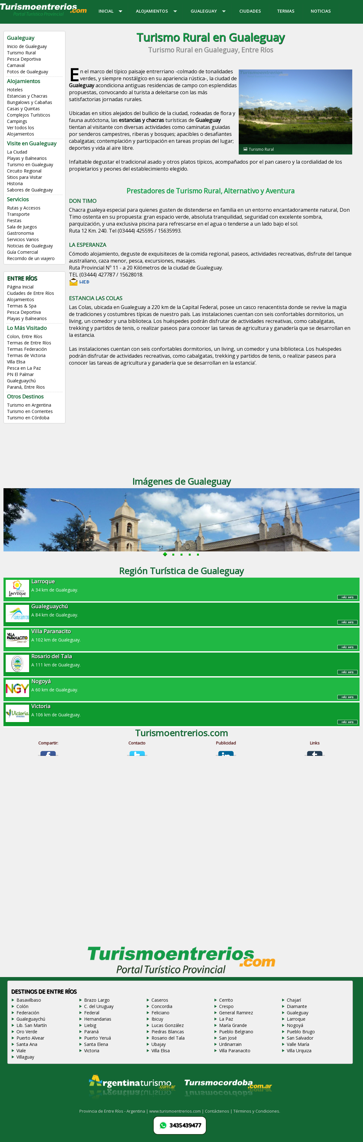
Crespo (226, 1006)
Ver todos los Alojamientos (20, 131)
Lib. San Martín (31, 1025)
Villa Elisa (16, 362)
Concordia (161, 1006)
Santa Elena (96, 1044)
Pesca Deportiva (24, 59)
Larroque (296, 1019)
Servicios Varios (23, 239)
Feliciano (160, 1013)
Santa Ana (26, 1044)
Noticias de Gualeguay (30, 246)
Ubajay (158, 1044)
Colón (22, 1006)
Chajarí (294, 1000)
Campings (17, 121)
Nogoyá (295, 1025)
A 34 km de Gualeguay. (181, 585)
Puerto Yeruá (97, 1038)
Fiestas (14, 220)
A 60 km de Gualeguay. (181, 685)
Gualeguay (297, 1013)
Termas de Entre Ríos (29, 343)
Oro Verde (26, 1032)
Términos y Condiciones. (256, 1111)
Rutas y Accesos (23, 208)
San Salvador (300, 1038)
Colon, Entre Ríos (24, 336)
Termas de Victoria (26, 355)
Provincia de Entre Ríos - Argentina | (114, 1111)
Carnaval (16, 65)
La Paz (226, 1019)
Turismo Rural (21, 53)
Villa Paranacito (234, 1051)
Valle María (298, 1044)
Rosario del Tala (168, 1038)
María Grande (233, 1025)
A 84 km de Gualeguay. (181, 610)
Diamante (297, 1006)
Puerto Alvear (30, 1038)
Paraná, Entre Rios (26, 387)
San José (228, 1038)
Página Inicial (20, 287)
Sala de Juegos (22, 227)
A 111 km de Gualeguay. (181, 660)
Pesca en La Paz (24, 368)
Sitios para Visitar (24, 177)
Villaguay (25, 1057)
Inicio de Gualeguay (27, 46)
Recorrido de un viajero (31, 258)
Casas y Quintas (23, 109)
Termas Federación (27, 349)
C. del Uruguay (99, 1006)
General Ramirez (236, 1013)
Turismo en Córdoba (28, 418)
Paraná (91, 1032)
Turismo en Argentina (29, 405)
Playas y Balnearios (27, 158)
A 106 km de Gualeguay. (181, 710)
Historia (15, 183)
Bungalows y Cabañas (29, 102)
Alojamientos (20, 299)
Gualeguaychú (21, 381)
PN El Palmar (20, 374)
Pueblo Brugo (301, 1032)
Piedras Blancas (167, 1032)
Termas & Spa (21, 306)
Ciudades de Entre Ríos (30, 293)
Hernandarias (97, 1019)
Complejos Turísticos (28, 115)
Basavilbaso (28, 1000)
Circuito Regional (24, 171)
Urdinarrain (230, 1044)
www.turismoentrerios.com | (177, 1111)
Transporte (18, 214)
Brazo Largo (97, 1000)
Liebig (90, 1025)
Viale (21, 1051)
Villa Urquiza (299, 1051)
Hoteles (15, 90)
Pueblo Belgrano (236, 1032)
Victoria (91, 1051)
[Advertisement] (210, 417)
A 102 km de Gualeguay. (181, 635)
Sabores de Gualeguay (30, 190)
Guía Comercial (22, 252)
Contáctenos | (219, 1111)
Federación (27, 1013)
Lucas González (167, 1025)
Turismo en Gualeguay (30, 164)
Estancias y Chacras (27, 96)
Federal (91, 1013)
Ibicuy (157, 1019)
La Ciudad (17, 152)
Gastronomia (20, 233)
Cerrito (226, 1000)
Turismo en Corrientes (30, 411)
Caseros (159, 1000)
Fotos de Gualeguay (27, 72)
